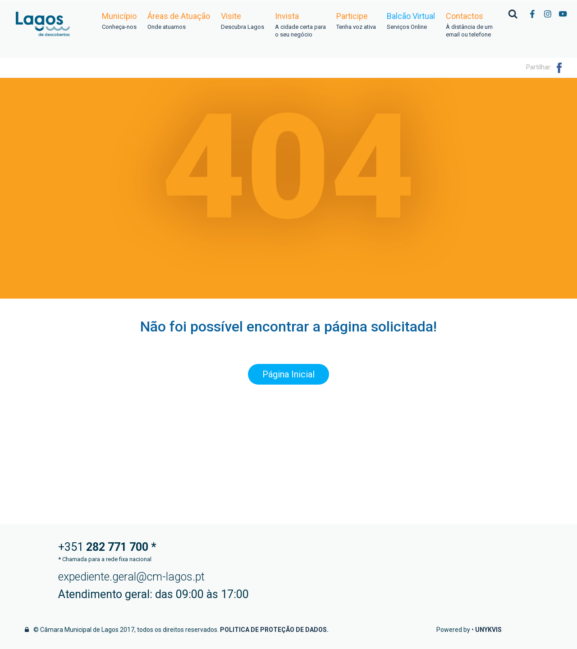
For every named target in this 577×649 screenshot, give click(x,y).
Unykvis (488, 629)
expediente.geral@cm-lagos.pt (131, 576)
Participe (356, 21)
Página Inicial (288, 374)
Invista (300, 25)
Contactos (469, 25)
